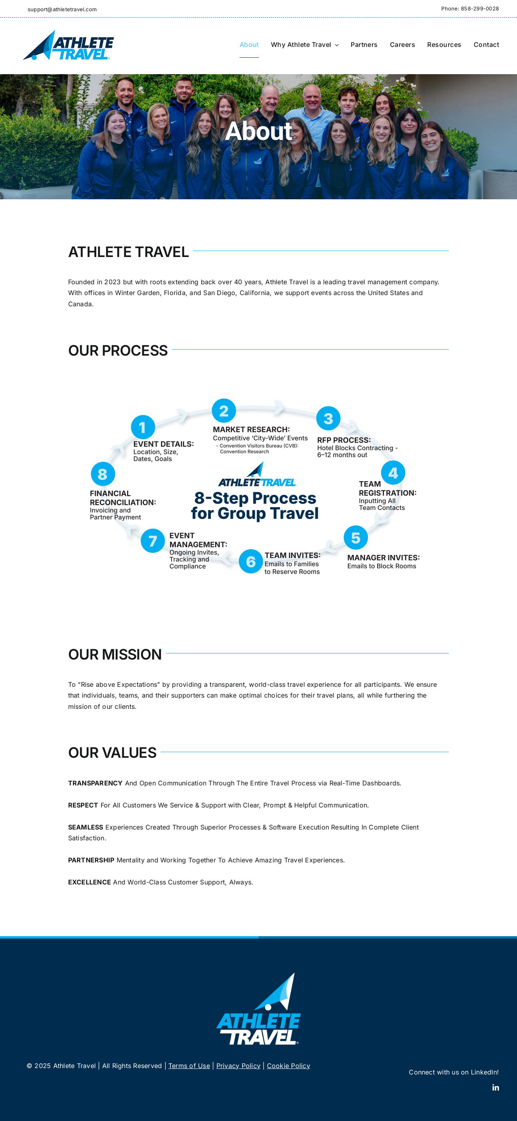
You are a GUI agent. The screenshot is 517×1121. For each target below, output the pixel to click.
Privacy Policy (238, 1066)
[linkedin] (496, 1087)
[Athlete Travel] (68, 29)
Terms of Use (189, 1066)
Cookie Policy (288, 1066)
